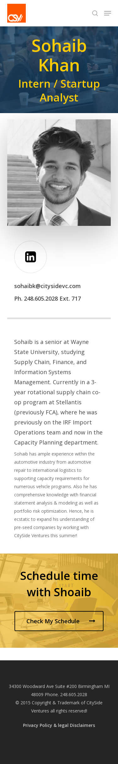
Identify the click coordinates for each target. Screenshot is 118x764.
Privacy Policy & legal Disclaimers (59, 725)
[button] (107, 13)
